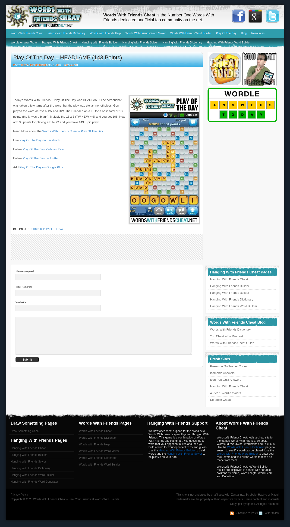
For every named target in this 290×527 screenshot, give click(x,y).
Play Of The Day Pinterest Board (44, 149)
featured (35, 229)
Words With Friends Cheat (52, 16)
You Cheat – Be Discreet (226, 336)
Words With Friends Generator (98, 458)
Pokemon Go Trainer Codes (228, 366)
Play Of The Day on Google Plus (41, 167)
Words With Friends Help (105, 33)
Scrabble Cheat (220, 399)
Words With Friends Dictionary (66, 33)
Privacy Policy (19, 494)
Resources (258, 33)
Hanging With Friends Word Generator (34, 481)
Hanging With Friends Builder (100, 42)
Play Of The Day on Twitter (41, 158)
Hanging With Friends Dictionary (182, 42)
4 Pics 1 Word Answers (225, 393)
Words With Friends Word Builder (190, 33)
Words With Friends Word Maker (145, 33)
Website (21, 302)
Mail (24, 286)
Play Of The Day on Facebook (39, 140)
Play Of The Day (226, 33)
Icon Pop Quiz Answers (225, 379)
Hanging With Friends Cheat (59, 42)
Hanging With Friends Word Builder (228, 42)
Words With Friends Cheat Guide (232, 343)
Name (25, 271)
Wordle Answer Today (24, 42)
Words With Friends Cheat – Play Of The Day (72, 131)
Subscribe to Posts (246, 513)
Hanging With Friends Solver (140, 42)
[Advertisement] (106, 80)
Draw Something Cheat (25, 431)
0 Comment (71, 65)
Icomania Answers (222, 373)
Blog (244, 33)
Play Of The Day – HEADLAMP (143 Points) (67, 57)
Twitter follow (271, 513)
